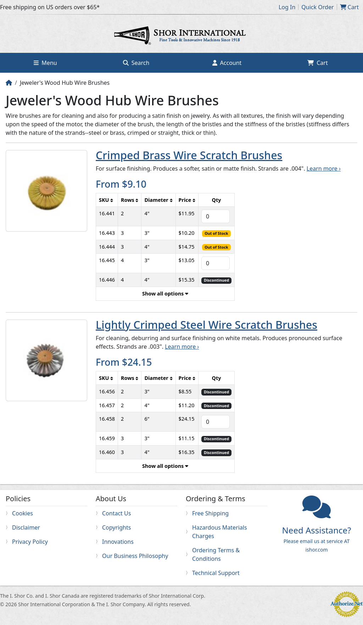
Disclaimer (26, 527)
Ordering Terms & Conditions (216, 554)
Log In (287, 7)
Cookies (22, 513)
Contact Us (116, 513)
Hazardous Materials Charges (219, 532)
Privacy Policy (30, 542)
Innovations (118, 542)
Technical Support (216, 573)
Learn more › (324, 168)
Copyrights (116, 527)
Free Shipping (210, 513)
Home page (181, 36)
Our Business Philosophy (135, 556)
